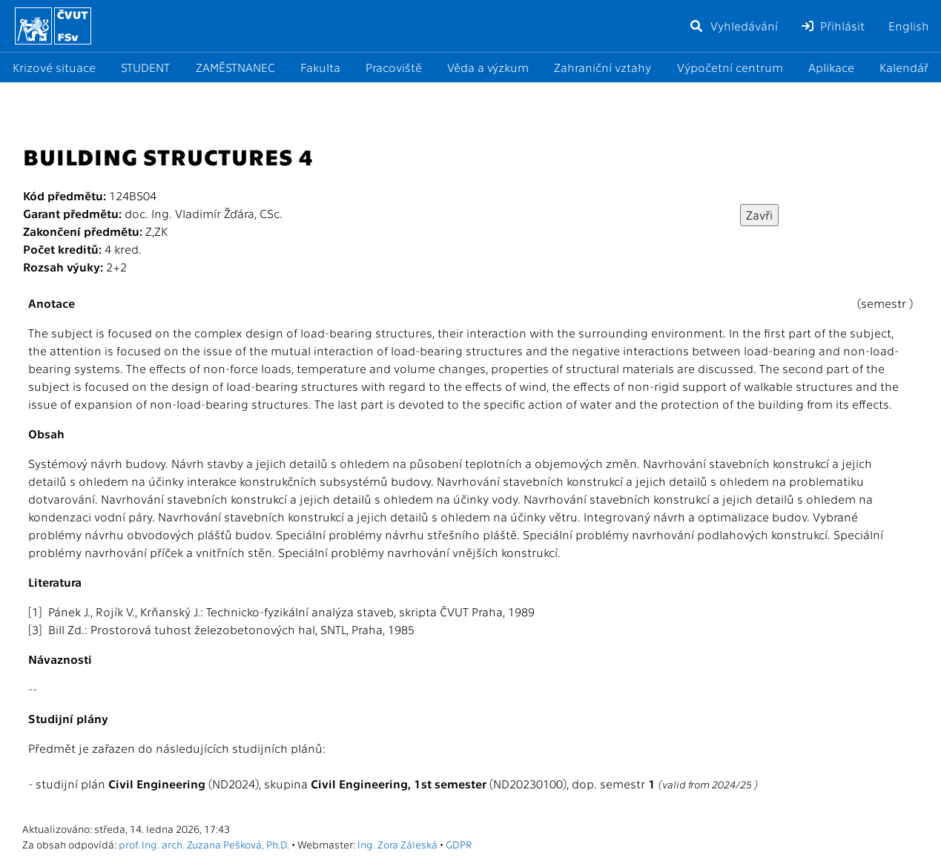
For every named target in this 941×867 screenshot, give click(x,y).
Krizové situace (54, 67)
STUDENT (145, 67)
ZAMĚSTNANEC (235, 67)
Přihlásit (833, 26)
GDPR (459, 844)
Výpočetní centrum (730, 67)
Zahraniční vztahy (602, 67)
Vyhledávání (733, 26)
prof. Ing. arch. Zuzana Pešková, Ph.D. (204, 844)
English (908, 26)
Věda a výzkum (488, 67)
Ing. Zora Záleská (397, 844)
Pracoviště (394, 67)
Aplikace (831, 67)
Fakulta (320, 67)
